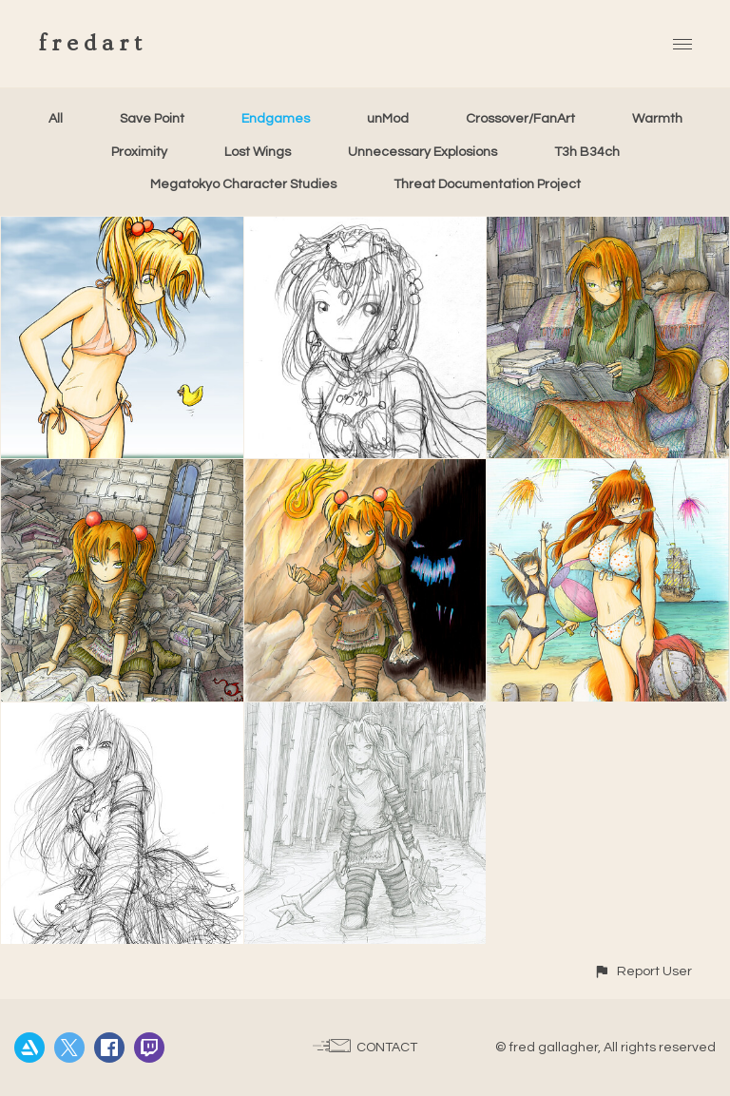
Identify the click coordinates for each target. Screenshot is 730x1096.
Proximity (139, 152)
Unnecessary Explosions (422, 152)
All (55, 118)
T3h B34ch (587, 152)
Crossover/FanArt (520, 118)
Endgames (275, 118)
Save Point (152, 118)
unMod (388, 118)
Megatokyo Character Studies (243, 184)
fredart (92, 43)
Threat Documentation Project (487, 184)
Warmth (657, 118)
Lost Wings (257, 152)
